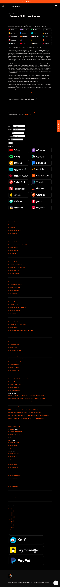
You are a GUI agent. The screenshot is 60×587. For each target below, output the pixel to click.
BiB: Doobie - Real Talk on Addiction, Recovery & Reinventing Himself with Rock (24, 412)
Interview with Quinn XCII (13, 321)
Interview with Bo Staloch (13, 442)
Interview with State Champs (14, 287)
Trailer (10, 424)
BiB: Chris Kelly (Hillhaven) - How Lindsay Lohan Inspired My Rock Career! (23, 406)
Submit (10, 142)
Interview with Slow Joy (13, 467)
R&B (9, 494)
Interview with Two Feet (13, 258)
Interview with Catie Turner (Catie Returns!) (17, 307)
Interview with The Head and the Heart (16, 361)
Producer (11, 525)
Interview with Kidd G (12, 327)
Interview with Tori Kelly (13, 261)
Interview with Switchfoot (13, 270)
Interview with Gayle (12, 333)
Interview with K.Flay (12, 233)
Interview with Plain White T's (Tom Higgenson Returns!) (19, 378)
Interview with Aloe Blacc (13, 336)
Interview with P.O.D (12, 219)
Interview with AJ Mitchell (13, 256)
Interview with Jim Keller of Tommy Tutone (17, 324)
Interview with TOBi (12, 489)
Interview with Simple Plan (13, 344)
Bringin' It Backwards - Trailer (14, 426)
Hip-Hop (10, 484)
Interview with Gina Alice (13, 500)
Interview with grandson (13, 247)
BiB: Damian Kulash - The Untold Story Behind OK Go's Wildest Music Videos (24, 404)
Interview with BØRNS (12, 445)
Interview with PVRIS (12, 293)
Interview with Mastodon (13, 290)
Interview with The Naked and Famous (16, 264)
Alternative (11, 462)
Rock (9, 451)
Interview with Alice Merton (14, 341)
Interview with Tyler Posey (13, 304)
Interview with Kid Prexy (13, 478)
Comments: (10, 136)
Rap (9, 473)
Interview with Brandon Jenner (14, 221)
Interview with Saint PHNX (13, 370)
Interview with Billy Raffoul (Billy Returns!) (16, 296)
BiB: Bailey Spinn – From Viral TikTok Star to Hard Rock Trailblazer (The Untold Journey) (26, 395)
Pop (9, 440)
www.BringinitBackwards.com (15, 95)
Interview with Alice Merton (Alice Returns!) (17, 358)
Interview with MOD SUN (13, 227)
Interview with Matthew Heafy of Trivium (16, 316)
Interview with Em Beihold (13, 301)
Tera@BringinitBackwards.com (33, 92)
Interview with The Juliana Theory (15, 278)
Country (11, 527)
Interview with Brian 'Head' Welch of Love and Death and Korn (21, 330)
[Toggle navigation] (56, 6)
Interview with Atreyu (12, 353)
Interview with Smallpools (13, 241)
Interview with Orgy (12, 253)
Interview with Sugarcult (13, 347)
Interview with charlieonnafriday (15, 390)
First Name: (10, 126)
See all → (10, 421)
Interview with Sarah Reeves (14, 434)
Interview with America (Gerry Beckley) (16, 236)
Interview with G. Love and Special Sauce (16, 267)
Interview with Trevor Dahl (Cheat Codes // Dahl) (18, 244)
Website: (10, 132)
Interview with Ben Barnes (13, 364)
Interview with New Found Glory (14, 276)
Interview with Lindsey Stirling (14, 318)
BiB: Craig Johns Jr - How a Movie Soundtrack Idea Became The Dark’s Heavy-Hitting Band (26, 398)
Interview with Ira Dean (13, 456)
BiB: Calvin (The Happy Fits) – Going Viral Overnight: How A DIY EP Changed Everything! (26, 418)
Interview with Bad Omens (13, 216)
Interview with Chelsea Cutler (14, 310)
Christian (10, 429)
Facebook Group (27, 114)
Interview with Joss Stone (13, 281)
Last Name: (10, 129)
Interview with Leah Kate (13, 376)
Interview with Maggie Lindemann (15, 284)
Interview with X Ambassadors (14, 239)
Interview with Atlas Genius (13, 453)
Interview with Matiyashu (13, 381)
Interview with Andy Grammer (14, 350)
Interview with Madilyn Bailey (14, 373)
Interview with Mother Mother (14, 230)
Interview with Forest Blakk (13, 387)
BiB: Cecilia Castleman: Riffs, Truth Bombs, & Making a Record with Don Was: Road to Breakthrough (28, 415)
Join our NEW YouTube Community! (30, 1)
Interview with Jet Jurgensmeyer (15, 431)
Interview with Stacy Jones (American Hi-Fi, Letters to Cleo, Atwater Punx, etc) (24, 338)
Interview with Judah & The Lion (15, 384)
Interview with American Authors (15, 224)
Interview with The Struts (13, 273)
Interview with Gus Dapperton (14, 356)
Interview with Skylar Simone (14, 497)
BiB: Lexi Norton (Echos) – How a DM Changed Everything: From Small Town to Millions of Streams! (28, 401)
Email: (9, 139)
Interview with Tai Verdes (13, 367)
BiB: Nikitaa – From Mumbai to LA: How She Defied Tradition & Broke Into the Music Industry (27, 409)
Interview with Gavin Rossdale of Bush (16, 298)
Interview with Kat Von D (13, 250)
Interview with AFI (12, 313)
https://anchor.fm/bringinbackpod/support (28, 112)
